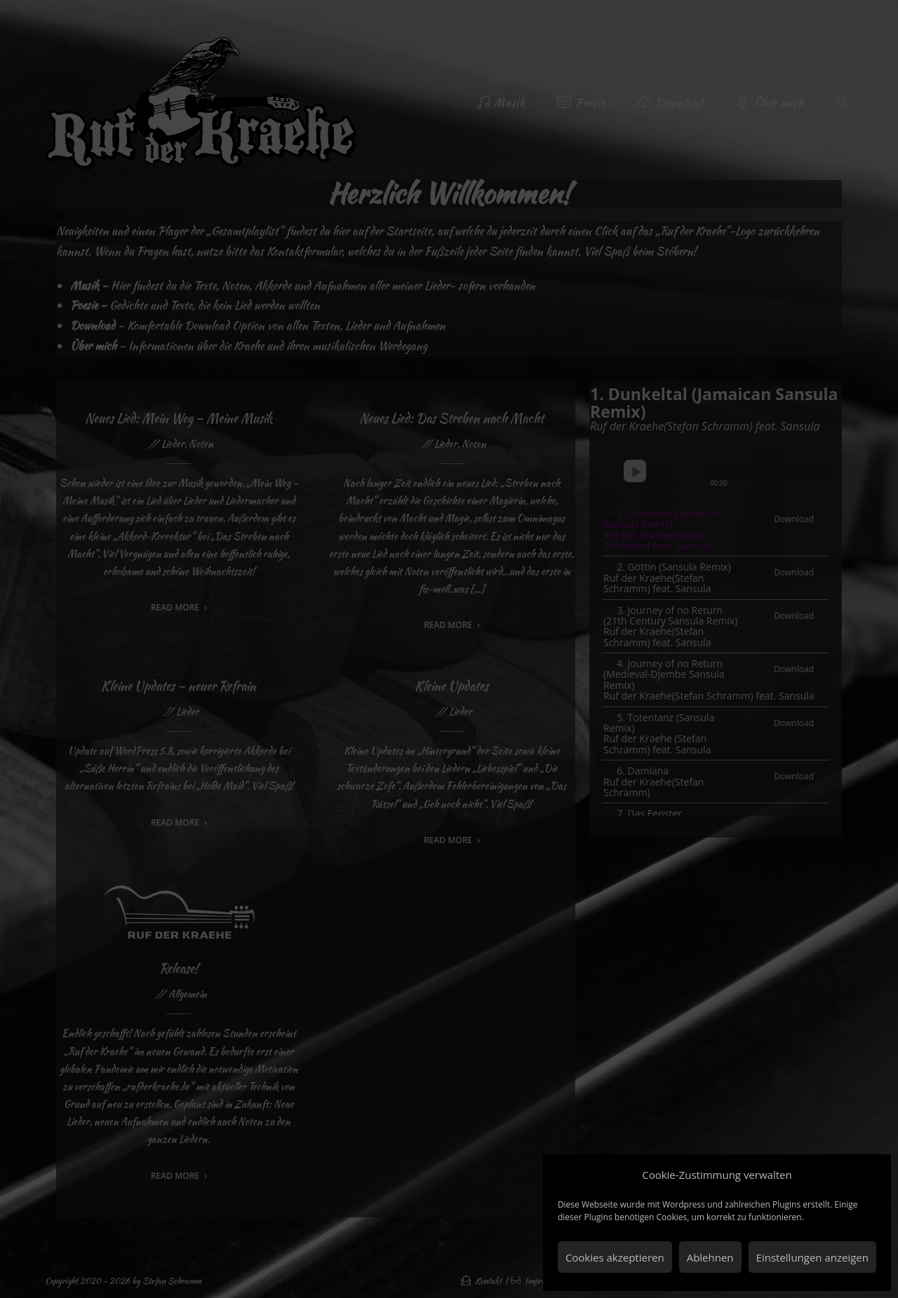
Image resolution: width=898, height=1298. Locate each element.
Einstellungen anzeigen (812, 1257)
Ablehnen (710, 1257)
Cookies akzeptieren (614, 1257)
